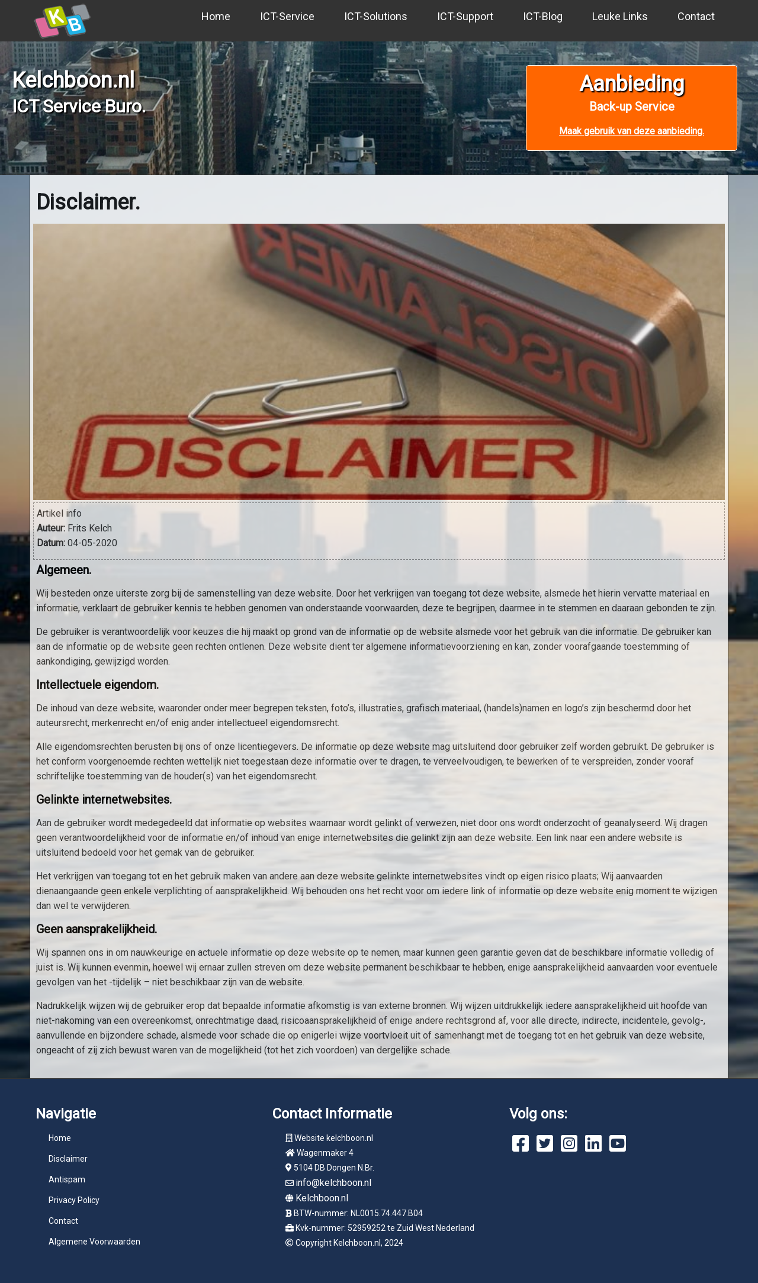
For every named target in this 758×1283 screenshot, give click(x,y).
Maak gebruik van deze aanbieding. (631, 131)
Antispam (67, 1179)
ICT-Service (287, 16)
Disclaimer (68, 1158)
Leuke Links (620, 16)
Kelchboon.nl (322, 1198)
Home (215, 16)
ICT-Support (465, 16)
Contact (696, 16)
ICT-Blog (543, 16)
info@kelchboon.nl (333, 1182)
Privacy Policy (74, 1200)
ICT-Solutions (375, 16)
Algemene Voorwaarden (94, 1241)
